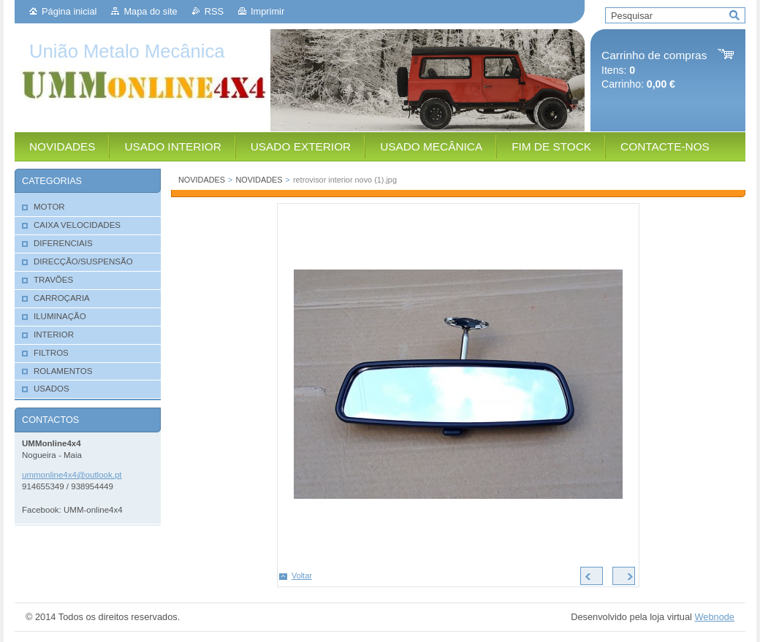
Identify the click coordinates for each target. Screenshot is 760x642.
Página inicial (69, 11)
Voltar (302, 575)
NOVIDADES (201, 179)
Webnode (714, 616)
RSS (214, 11)
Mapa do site (150, 11)
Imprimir (267, 11)
